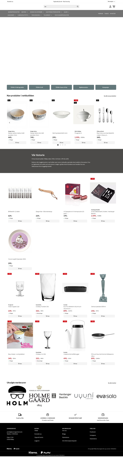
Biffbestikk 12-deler (14, 228)
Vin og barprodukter (62, 22)
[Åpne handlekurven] (114, 10)
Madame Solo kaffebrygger (71, 371)
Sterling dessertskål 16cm (59, 150)
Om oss (64, 447)
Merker (100, 20)
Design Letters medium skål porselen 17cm (16, 151)
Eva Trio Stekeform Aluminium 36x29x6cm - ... (72, 324)
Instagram (93, 452)
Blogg (64, 450)
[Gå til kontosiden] (110, 10)
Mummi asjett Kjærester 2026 (17, 276)
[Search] (77, 10)
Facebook (93, 448)
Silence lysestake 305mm (98, 323)
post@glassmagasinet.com (14, 448)
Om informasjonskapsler (69, 457)
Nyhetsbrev (65, 454)
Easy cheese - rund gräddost (16, 371)
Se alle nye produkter (110, 112)
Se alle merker (112, 399)
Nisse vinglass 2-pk (13, 323)
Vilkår (36, 447)
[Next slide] (113, 139)
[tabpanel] (17, 139)
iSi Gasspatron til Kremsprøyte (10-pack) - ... (74, 229)
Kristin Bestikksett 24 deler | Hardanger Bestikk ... (102, 229)
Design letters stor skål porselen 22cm (37, 151)
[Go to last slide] (9, 139)
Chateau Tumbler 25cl (42, 323)
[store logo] (20, 10)
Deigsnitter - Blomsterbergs (44, 228)
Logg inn (37, 457)
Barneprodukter (13, 19)
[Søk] (61, 10)
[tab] (58, 161)
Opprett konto (39, 454)
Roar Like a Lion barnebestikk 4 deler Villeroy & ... (105, 151)
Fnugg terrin (78, 150)
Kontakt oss (10, 1)
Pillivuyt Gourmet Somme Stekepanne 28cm (102, 372)
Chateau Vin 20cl (41, 371)
